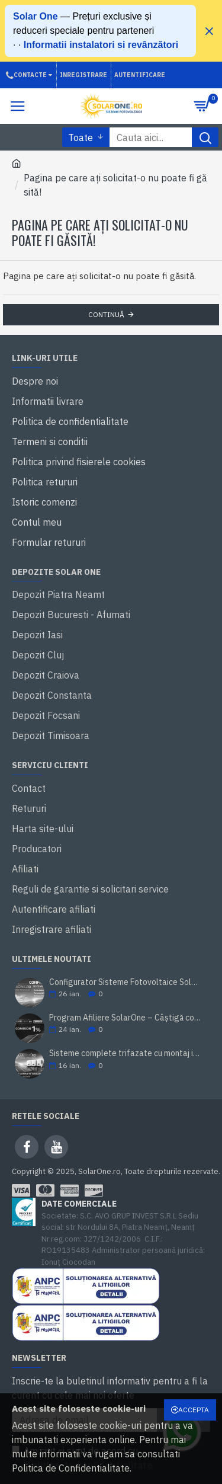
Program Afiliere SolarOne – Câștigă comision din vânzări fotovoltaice (125, 1017)
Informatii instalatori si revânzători (101, 45)
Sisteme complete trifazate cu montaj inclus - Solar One (125, 1053)
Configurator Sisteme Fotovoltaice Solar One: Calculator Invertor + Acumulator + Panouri (125, 982)
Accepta (193, 1409)
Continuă (106, 314)
